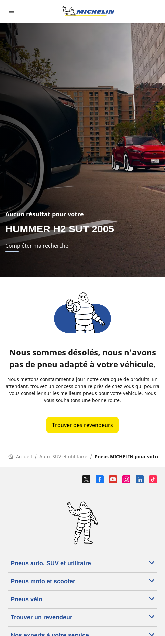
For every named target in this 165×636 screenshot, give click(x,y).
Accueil (20, 456)
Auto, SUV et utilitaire (63, 456)
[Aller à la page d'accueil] (88, 11)
